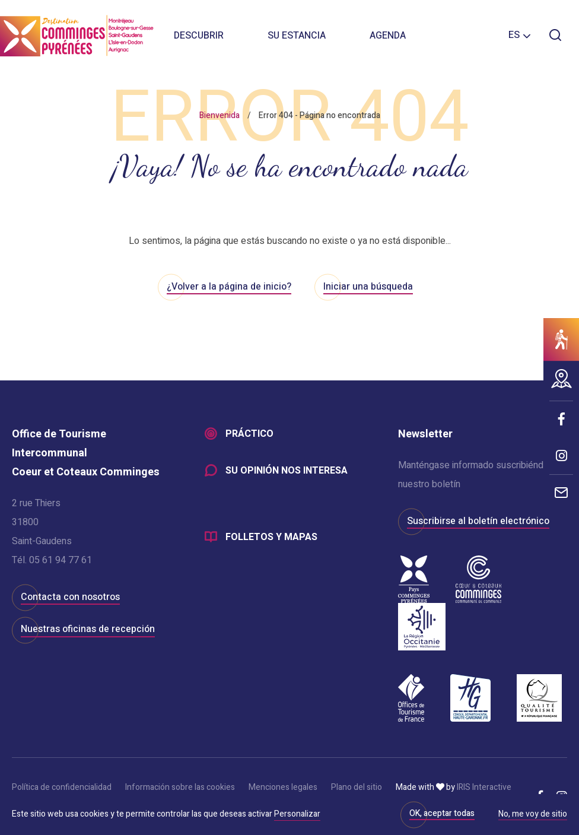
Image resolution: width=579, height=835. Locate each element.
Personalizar (297, 814)
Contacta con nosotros (70, 597)
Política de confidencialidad (62, 787)
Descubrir (199, 35)
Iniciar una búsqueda (368, 287)
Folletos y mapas (271, 538)
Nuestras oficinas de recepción (88, 629)
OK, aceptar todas (442, 813)
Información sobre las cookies (180, 787)
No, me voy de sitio (532, 814)
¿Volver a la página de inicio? (229, 287)
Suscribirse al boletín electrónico (478, 521)
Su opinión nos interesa (286, 471)
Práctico (249, 434)
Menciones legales (283, 787)
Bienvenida (219, 115)
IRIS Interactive (484, 787)
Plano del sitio (356, 787)
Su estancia (297, 35)
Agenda (388, 35)
